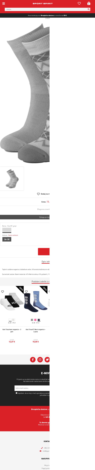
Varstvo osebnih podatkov (62, 389)
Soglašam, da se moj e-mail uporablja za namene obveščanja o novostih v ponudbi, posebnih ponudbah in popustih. (48, 402)
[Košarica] (88, 3)
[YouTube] (54, 367)
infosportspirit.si (48, 459)
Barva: (9, 234)
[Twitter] (47, 367)
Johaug (55, 217)
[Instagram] (40, 367)
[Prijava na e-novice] (78, 396)
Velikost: (10, 243)
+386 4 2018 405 (49, 456)
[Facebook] (33, 367)
